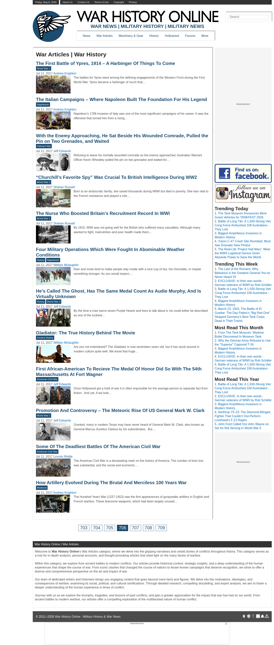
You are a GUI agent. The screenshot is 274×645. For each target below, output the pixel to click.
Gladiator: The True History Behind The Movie (85, 332)
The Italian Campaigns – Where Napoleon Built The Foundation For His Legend (121, 99)
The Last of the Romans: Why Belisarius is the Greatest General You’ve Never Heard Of (242, 273)
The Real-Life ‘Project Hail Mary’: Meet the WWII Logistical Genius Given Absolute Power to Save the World (242, 253)
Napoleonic (43, 104)
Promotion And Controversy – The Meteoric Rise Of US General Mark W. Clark (120, 410)
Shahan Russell (64, 187)
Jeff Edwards (62, 151)
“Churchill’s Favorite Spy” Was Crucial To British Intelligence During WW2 (116, 177)
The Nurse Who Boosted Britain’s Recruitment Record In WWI (103, 213)
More (205, 35)
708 (148, 527)
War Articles (104, 35)
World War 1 (43, 68)
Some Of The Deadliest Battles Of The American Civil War (98, 446)
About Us (68, 2)
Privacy (133, 2)
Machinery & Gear (131, 35)
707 (135, 527)
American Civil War (47, 379)
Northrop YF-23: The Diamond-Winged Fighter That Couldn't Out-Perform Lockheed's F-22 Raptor (242, 416)
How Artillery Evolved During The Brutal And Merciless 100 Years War (111, 482)
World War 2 (43, 182)
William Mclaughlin (66, 265)
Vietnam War (44, 146)
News (86, 35)
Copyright (119, 2)
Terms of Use (101, 2)
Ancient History (45, 337)
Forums (190, 35)
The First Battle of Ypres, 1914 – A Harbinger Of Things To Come (105, 63)
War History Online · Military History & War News (88, 616)
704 (96, 527)
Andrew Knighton (64, 73)
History (154, 35)
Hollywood (172, 35)
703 (83, 527)
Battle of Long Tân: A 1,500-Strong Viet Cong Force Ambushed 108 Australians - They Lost (243, 225)
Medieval (42, 487)
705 (109, 527)
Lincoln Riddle (63, 456)
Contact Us (83, 2)
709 (161, 527)
